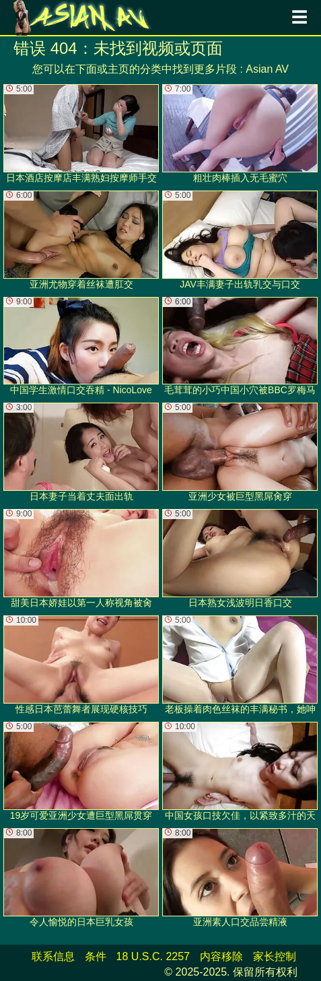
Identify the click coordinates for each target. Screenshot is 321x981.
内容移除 (221, 956)
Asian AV (267, 69)
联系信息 (53, 956)
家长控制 (274, 956)
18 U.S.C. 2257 (153, 956)
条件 (95, 956)
